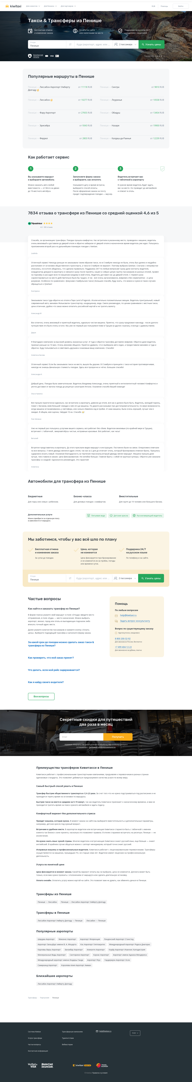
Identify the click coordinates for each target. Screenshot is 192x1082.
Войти (180, 6)
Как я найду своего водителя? (46, 682)
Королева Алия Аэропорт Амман (76, 965)
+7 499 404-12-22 (123, 647)
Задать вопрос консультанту (135, 620)
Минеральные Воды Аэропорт (52, 955)
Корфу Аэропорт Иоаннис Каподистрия (127, 949)
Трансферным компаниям (72, 1032)
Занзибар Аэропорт (74, 949)
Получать (118, 736)
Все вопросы (41, 696)
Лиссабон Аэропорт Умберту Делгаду (55, 984)
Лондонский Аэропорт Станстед (118, 939)
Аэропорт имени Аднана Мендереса (130, 955)
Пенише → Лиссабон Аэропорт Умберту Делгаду (83, 902)
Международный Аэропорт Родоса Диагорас (129, 944)
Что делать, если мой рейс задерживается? (54, 670)
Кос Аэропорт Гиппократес (92, 944)
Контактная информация (38, 1051)
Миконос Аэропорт (67, 939)
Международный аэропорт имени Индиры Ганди (60, 960)
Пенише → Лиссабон (47, 902)
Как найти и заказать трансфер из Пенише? (54, 608)
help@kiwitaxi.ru (128, 615)
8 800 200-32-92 (123, 638)
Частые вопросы (34, 1044)
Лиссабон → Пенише (96, 920)
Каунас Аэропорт (101, 955)
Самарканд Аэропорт (47, 965)
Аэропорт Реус (94, 960)
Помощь (164, 6)
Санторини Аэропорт (79, 955)
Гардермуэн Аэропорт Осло (117, 960)
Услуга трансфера (35, 1038)
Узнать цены (151, 44)
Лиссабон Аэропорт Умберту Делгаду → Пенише (60, 920)
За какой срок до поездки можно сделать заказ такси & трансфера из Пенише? (61, 644)
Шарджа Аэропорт (46, 939)
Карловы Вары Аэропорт (49, 949)
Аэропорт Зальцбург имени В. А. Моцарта (57, 944)
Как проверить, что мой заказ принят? (51, 657)
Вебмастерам (67, 1044)
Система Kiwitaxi (34, 1032)
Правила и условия (99, 1073)
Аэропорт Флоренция (90, 939)
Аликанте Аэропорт (96, 949)
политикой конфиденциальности (102, 747)
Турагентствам (68, 1038)
